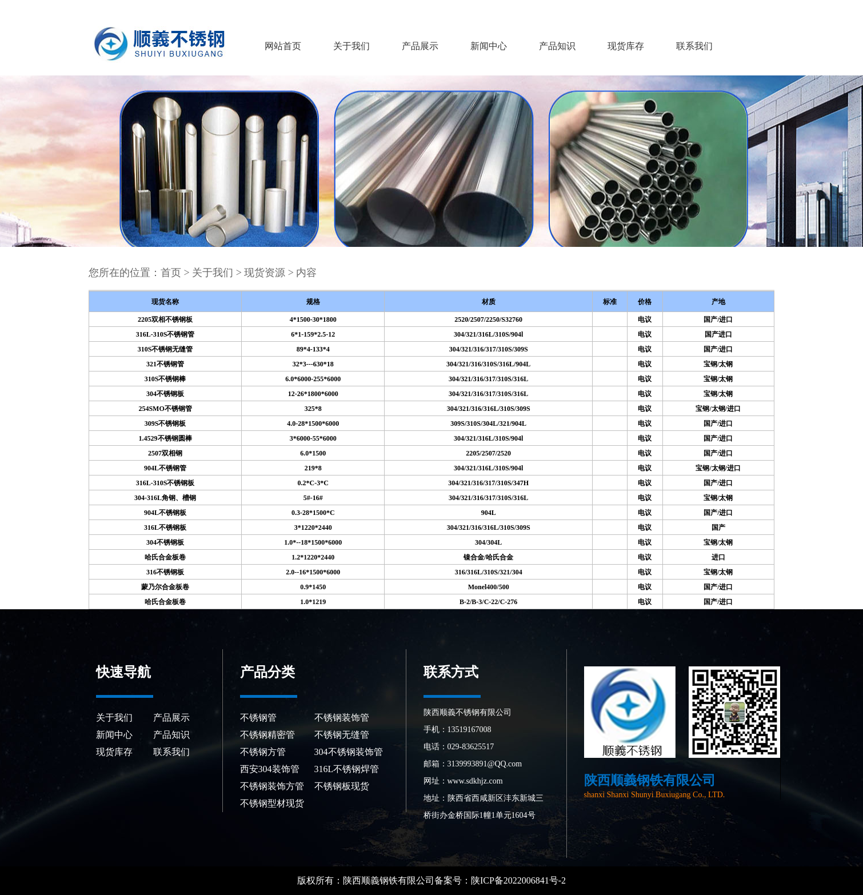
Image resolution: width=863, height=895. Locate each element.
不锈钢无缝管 (341, 735)
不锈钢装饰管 (341, 717)
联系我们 (694, 46)
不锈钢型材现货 (272, 803)
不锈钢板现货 (341, 786)
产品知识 (557, 46)
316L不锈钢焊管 (346, 769)
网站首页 (283, 46)
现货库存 (626, 46)
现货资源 (264, 272)
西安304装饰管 (269, 769)
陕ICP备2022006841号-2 (519, 880)
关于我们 (351, 46)
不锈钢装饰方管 (272, 786)
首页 (171, 272)
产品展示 (420, 46)
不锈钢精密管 (267, 735)
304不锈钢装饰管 (348, 752)
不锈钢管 (258, 717)
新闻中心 (488, 46)
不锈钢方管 (263, 752)
